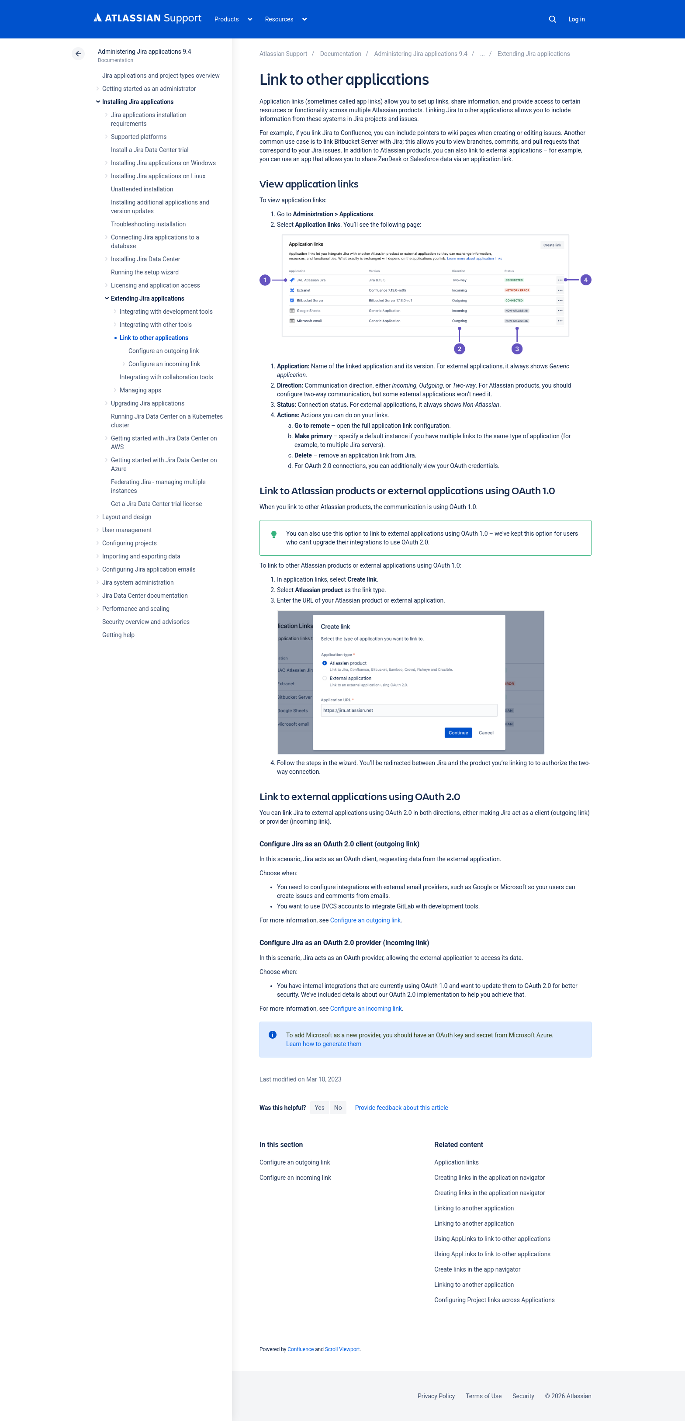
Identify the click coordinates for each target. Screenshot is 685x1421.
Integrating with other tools (156, 324)
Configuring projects (129, 543)
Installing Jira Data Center (145, 259)
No (338, 1107)
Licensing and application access (155, 285)
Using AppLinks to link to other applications (492, 1238)
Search (553, 19)
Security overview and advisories (146, 621)
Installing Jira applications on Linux (158, 176)
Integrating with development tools (166, 311)
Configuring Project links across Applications (494, 1299)
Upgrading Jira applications (147, 403)
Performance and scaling (136, 608)
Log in (576, 19)
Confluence (300, 1349)
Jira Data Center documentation (145, 595)
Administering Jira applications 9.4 (144, 51)
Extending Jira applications (147, 298)
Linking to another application (474, 1208)
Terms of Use (484, 1396)
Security (523, 1396)
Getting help (118, 634)
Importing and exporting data (141, 556)
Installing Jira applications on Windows (163, 162)
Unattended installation (142, 189)
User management (127, 530)
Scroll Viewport (342, 1349)
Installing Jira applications (137, 101)
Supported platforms (138, 136)
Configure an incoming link (164, 363)
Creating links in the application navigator (489, 1177)
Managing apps (140, 390)
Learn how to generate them (323, 1043)
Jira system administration (138, 582)
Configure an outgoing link (163, 350)
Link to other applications (154, 337)
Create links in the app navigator (477, 1269)
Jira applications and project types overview (161, 75)
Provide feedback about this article (401, 1107)
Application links (456, 1162)
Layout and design (126, 516)
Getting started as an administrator (149, 88)
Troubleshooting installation (148, 224)
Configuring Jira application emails (149, 569)
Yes (319, 1107)
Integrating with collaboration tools (166, 377)
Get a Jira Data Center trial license (156, 503)
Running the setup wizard (145, 272)
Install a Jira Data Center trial (149, 149)
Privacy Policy (436, 1396)
